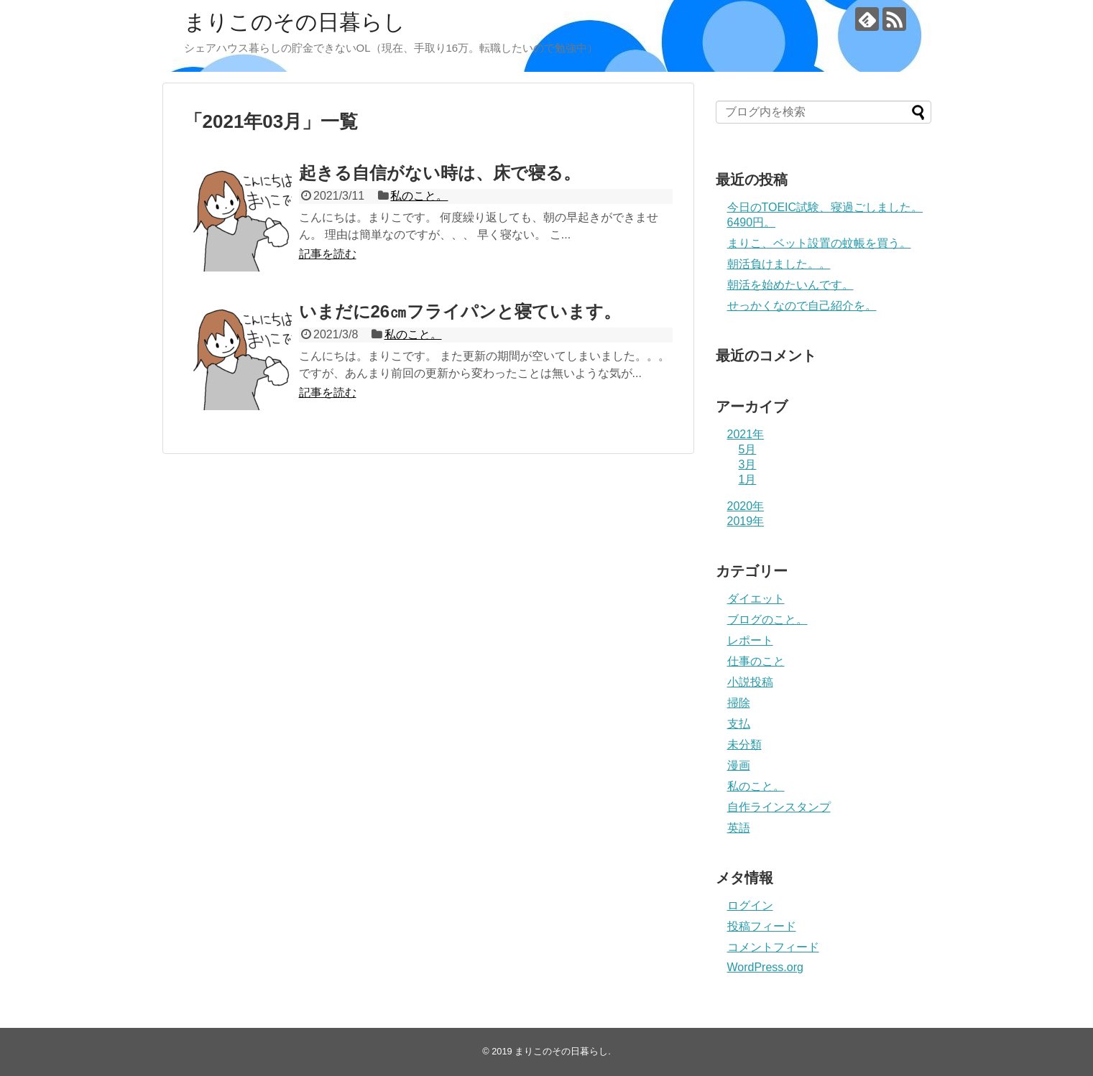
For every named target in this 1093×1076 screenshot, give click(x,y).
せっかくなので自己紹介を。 (802, 306)
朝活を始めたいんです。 (790, 285)
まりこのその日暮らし (294, 22)
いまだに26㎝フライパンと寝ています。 (460, 311)
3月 (748, 464)
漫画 (738, 765)
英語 (738, 828)
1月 (748, 479)
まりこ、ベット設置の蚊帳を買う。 (819, 243)
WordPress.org (765, 967)
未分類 (744, 744)
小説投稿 (750, 682)
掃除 (738, 703)
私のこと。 (419, 196)
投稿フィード (761, 926)
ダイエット (756, 599)
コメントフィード (773, 947)
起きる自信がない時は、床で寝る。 (440, 172)
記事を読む (327, 254)
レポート (750, 640)
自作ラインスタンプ (779, 807)
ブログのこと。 (767, 619)
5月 (748, 449)
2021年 (746, 434)
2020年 (746, 506)
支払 (738, 724)
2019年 (746, 521)
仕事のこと (756, 661)
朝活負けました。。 (779, 264)
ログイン (750, 905)
